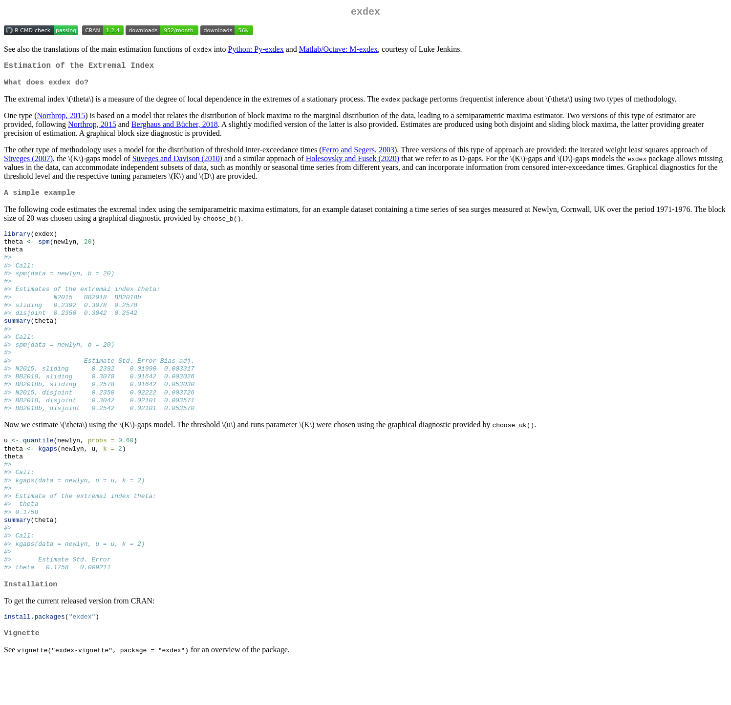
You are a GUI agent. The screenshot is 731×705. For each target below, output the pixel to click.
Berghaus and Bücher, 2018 (174, 129)
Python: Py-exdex (256, 51)
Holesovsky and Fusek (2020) (353, 163)
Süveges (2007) (28, 163)
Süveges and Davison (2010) (177, 163)
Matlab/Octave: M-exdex (338, 51)
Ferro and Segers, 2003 (358, 154)
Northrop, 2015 (61, 120)
